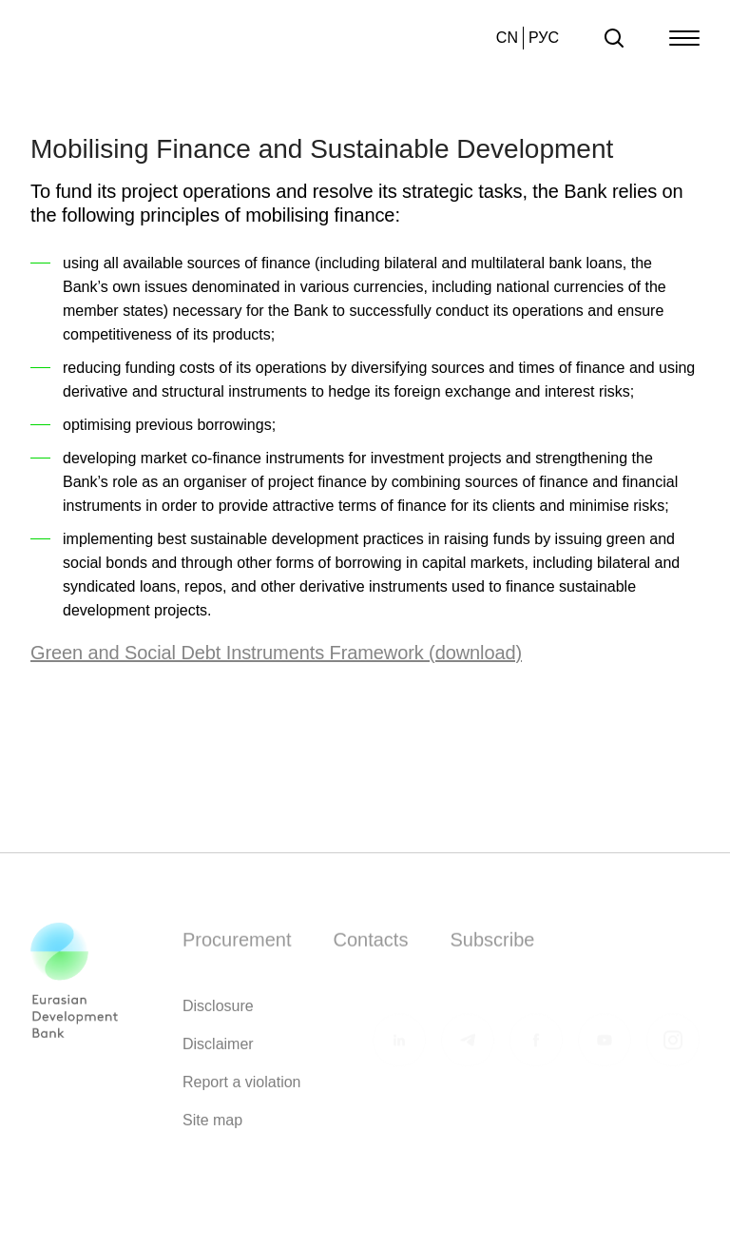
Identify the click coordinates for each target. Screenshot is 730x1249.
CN (507, 37)
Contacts (371, 945)
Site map (212, 1126)
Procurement (237, 945)
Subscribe (492, 945)
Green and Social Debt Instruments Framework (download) (276, 652)
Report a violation (241, 1088)
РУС (543, 37)
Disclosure (218, 1012)
